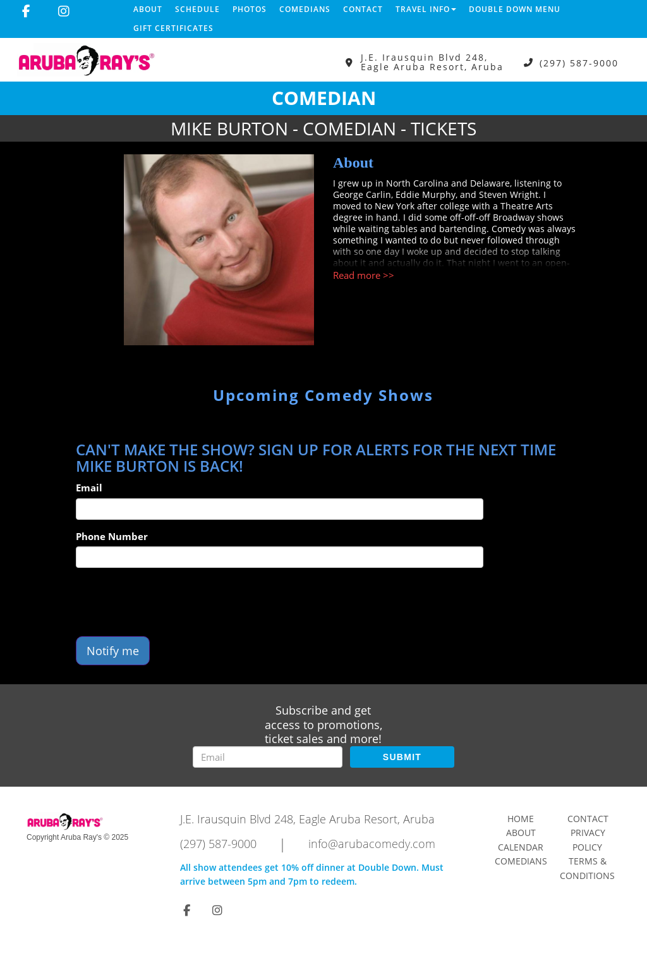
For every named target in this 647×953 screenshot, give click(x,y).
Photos (250, 9)
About (147, 9)
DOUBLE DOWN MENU (514, 9)
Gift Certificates (173, 28)
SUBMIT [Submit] (402, 757)
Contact (363, 9)
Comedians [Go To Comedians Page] (521, 861)
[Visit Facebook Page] (26, 11)
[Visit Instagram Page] (64, 11)
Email (89, 487)
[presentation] (172, 602)
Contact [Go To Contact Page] (587, 819)
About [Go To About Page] (521, 833)
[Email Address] (267, 757)
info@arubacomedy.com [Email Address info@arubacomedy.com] (371, 843)
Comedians (304, 9)
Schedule (197, 9)
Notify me (113, 650)
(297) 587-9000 (579, 62)
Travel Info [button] (426, 9)
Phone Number (112, 536)
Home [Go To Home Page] (520, 819)
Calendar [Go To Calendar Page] (520, 847)
